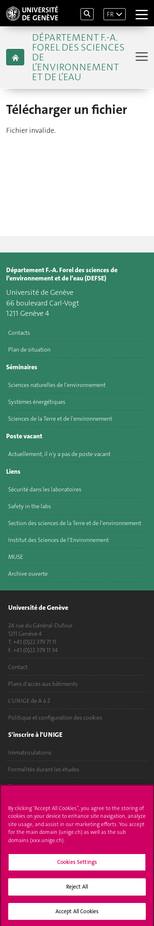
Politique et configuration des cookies (55, 717)
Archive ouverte (28, 573)
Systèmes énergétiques (36, 401)
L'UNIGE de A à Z (29, 700)
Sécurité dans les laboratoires (44, 489)
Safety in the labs (29, 506)
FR (110, 14)
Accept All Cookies (77, 914)
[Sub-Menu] (140, 57)
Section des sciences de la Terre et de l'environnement (74, 523)
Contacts (19, 332)
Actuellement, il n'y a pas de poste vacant (59, 454)
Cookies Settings (77, 865)
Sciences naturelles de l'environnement (57, 385)
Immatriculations (29, 752)
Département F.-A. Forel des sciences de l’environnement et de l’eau (78, 57)
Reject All (77, 889)
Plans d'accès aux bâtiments (43, 684)
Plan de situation (29, 349)
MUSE (15, 556)
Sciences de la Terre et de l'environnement (60, 418)
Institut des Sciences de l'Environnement (58, 540)
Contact (18, 667)
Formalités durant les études (43, 769)
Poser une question (32, 786)
